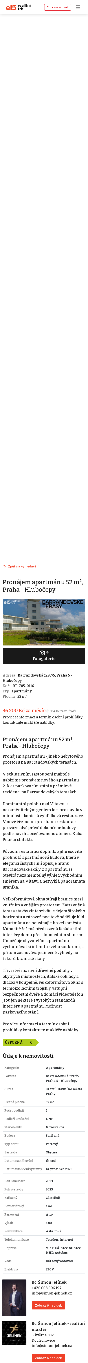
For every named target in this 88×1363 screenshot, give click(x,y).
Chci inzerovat (58, 7)
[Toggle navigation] (79, 6)
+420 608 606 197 (47, 1288)
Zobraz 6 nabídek (48, 1305)
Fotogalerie (44, 655)
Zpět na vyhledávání (23, 566)
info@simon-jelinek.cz (52, 1293)
